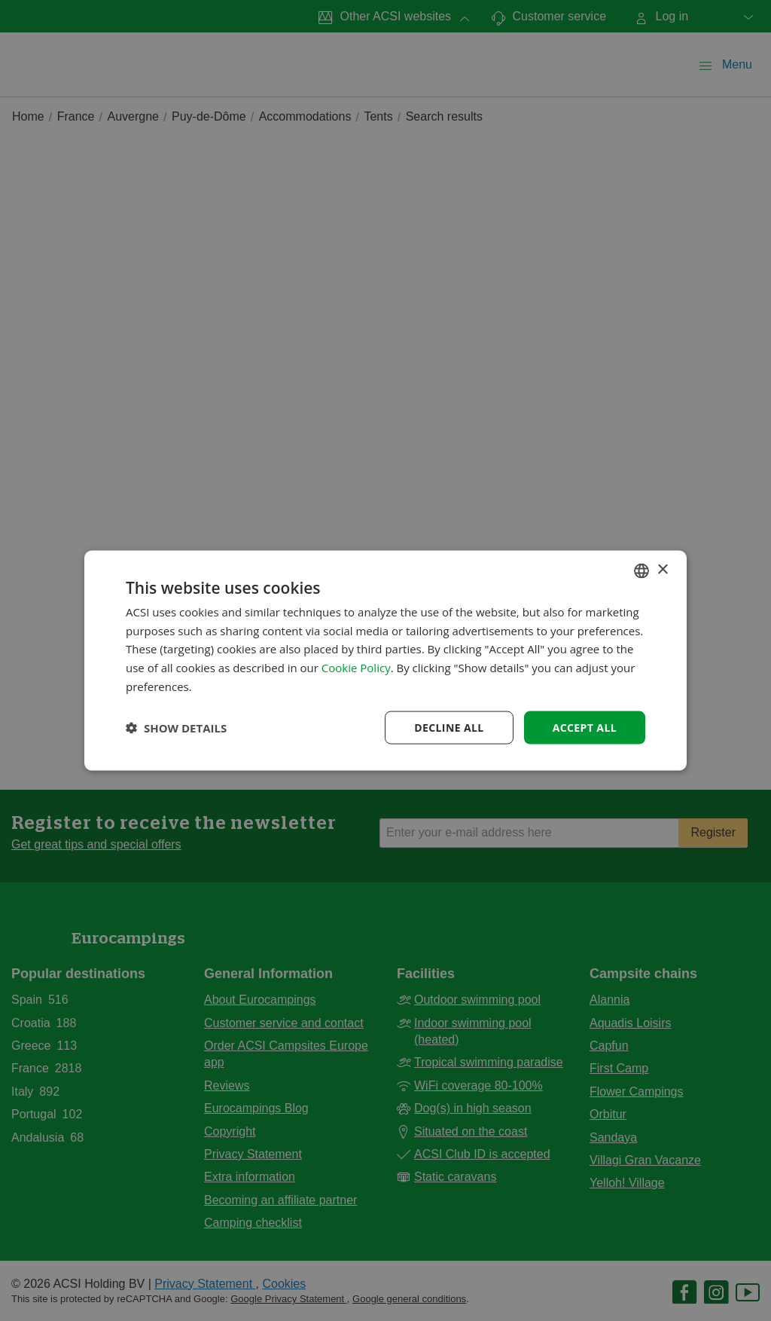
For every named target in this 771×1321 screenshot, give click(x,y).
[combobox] (641, 570)
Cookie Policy (356, 667)
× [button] (662, 570)
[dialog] (385, 660)
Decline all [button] (448, 727)
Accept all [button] (585, 727)
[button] (176, 728)
